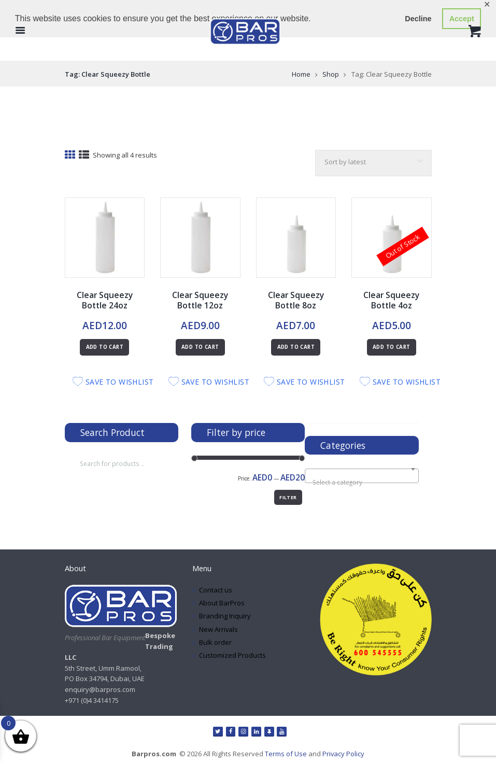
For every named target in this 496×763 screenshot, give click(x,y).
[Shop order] (373, 163)
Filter (287, 497)
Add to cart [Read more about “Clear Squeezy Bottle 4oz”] (391, 347)
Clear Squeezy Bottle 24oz (104, 300)
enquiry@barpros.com (100, 689)
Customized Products (232, 655)
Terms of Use (286, 753)
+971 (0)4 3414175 (92, 700)
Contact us (215, 590)
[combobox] (361, 476)
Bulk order (215, 642)
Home (301, 74)
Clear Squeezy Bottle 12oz (200, 300)
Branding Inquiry (225, 615)
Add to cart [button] (104, 347)
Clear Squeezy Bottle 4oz (391, 300)
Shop (330, 74)
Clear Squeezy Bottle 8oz (295, 300)
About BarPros (222, 602)
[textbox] (361, 482)
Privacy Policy (343, 753)
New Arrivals (218, 629)
